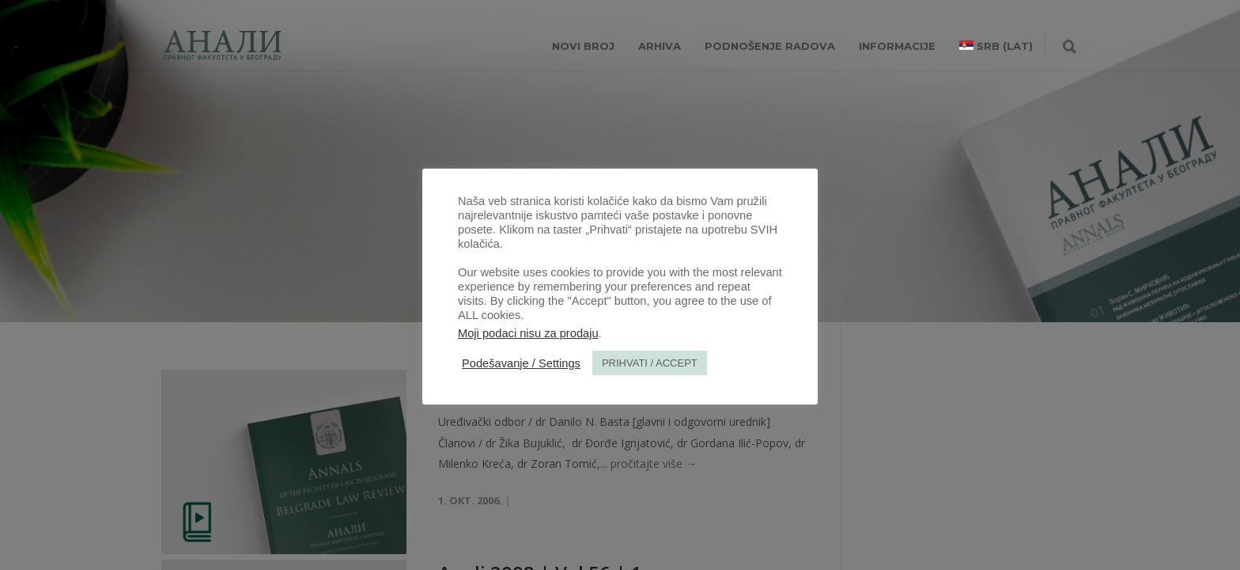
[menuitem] (996, 46)
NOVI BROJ (583, 46)
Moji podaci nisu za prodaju (528, 333)
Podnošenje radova (770, 46)
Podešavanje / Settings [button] (521, 363)
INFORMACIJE (897, 46)
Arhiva (659, 46)
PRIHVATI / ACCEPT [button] (650, 363)
